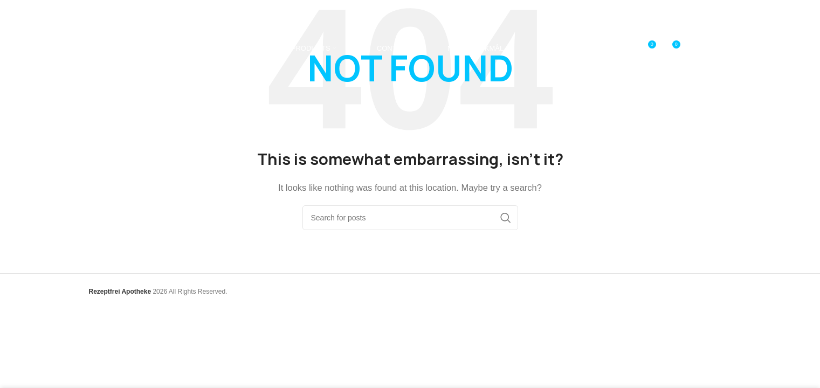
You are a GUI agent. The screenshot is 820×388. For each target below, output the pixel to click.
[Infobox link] (122, 11)
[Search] (410, 217)
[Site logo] (137, 47)
